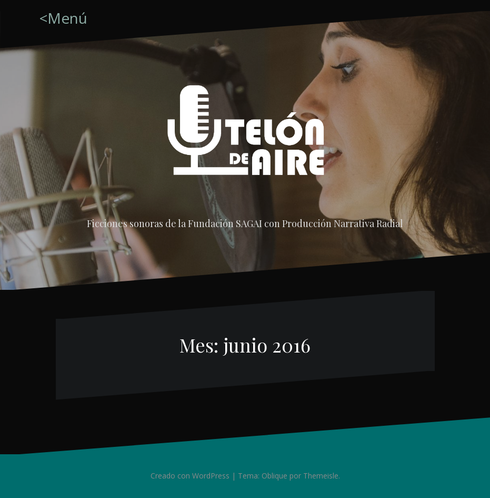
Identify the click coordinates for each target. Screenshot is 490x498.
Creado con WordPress (190, 476)
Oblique (274, 476)
